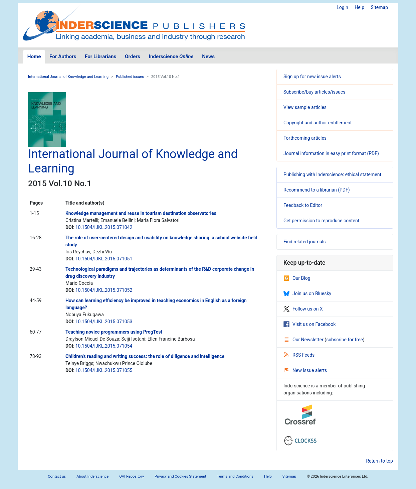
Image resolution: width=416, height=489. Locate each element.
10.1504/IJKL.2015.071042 (104, 227)
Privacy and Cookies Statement (180, 476)
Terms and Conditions (235, 476)
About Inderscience (92, 476)
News (208, 56)
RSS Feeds (299, 355)
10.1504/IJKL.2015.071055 (104, 370)
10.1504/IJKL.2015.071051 (104, 258)
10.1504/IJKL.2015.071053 (104, 321)
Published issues (130, 77)
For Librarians (100, 56)
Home (34, 56)
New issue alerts (305, 370)
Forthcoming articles (305, 138)
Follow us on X (303, 309)
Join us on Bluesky (307, 293)
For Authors (62, 56)
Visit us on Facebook (309, 324)
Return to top (379, 461)
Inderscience (171, 56)
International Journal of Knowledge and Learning (68, 77)
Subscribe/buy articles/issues (314, 92)
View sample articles (305, 107)
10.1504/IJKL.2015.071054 (104, 346)
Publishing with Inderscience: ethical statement (332, 174)
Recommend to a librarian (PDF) (316, 190)
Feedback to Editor (302, 205)
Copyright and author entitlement (317, 122)
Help (359, 7)
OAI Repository (131, 476)
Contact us (57, 476)
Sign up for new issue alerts (312, 76)
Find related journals (304, 241)
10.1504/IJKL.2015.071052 (104, 290)
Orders (132, 56)
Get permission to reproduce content (321, 220)
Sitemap (379, 7)
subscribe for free (344, 339)
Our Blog (296, 278)
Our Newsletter (304, 339)
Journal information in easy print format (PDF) (331, 153)
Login (342, 7)
